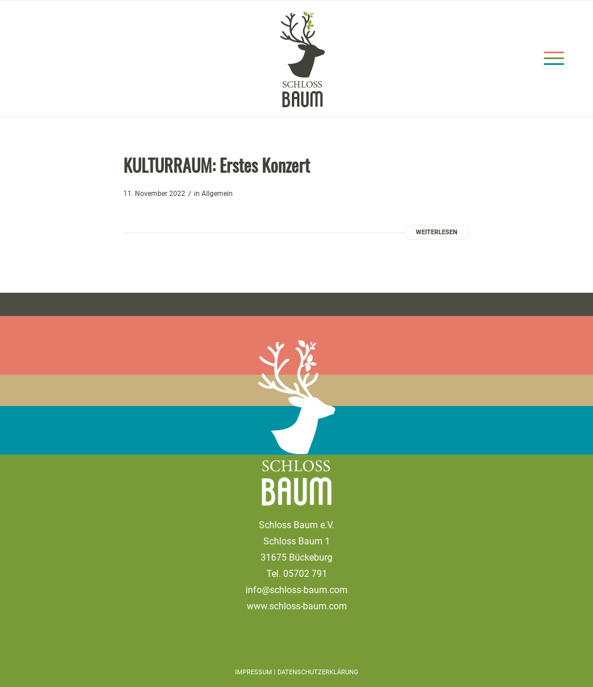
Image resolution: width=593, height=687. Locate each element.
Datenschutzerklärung (317, 672)
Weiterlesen (436, 232)
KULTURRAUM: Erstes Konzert (216, 165)
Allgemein (217, 194)
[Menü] (550, 59)
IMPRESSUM (254, 672)
